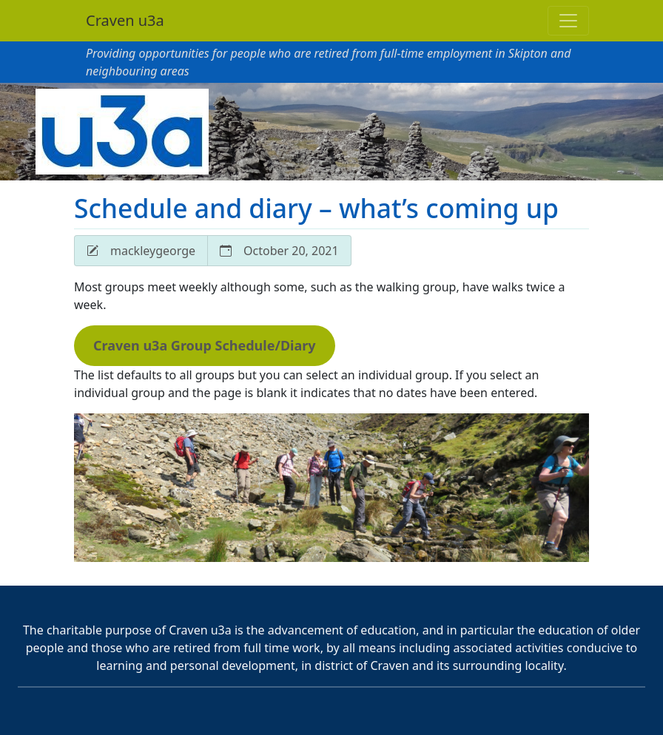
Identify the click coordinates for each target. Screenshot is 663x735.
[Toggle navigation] (568, 20)
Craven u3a (125, 20)
